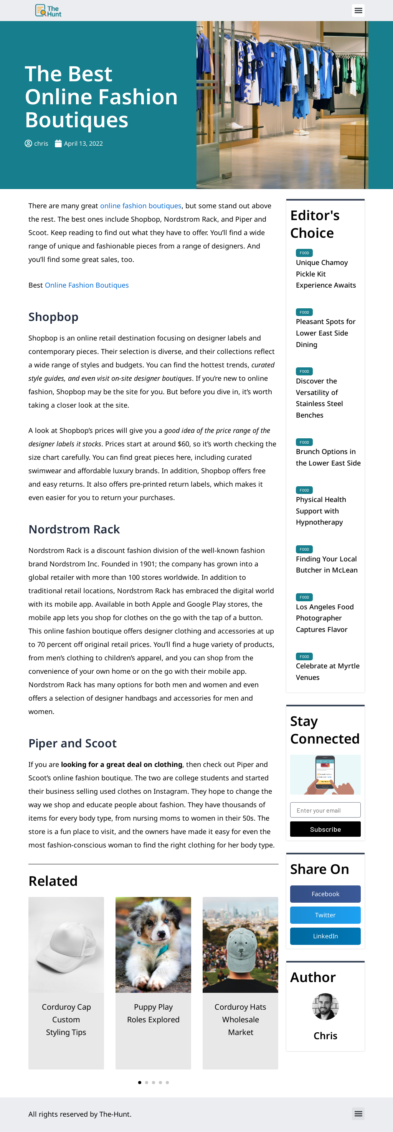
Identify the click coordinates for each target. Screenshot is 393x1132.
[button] (358, 10)
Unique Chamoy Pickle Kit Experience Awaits (326, 274)
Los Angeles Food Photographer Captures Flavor (325, 618)
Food (304, 252)
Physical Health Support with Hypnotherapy (321, 511)
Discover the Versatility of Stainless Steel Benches (319, 398)
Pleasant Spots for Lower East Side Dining (326, 333)
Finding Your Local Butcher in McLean (327, 564)
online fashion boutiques (141, 205)
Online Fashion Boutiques (87, 285)
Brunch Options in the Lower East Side (328, 457)
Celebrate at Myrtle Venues (328, 671)
